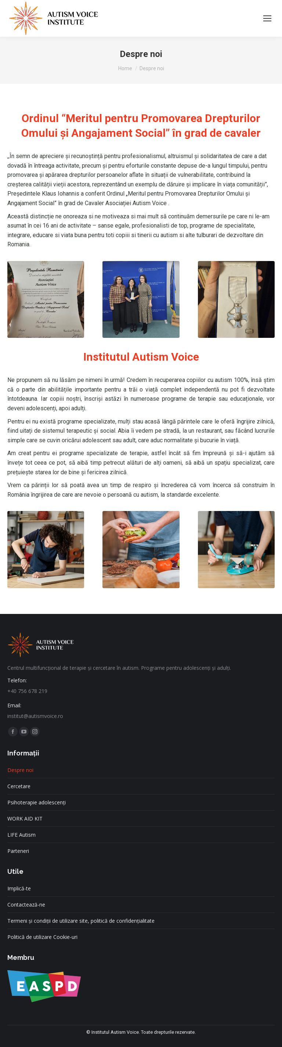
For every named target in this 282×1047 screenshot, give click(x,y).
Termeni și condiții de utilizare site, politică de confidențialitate (81, 920)
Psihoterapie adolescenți (36, 802)
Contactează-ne (26, 904)
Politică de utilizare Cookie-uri (42, 936)
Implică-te (19, 888)
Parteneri (18, 850)
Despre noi (20, 770)
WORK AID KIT (25, 818)
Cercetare (18, 786)
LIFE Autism (21, 834)
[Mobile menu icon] (267, 18)
